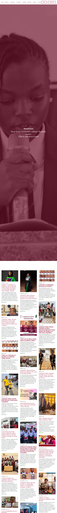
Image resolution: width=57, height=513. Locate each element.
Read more (3, 302)
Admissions (12, 2)
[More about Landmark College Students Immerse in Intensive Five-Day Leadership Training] (28, 361)
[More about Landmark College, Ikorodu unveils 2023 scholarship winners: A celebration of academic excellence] (28, 473)
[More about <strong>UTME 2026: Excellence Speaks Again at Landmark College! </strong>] (28, 325)
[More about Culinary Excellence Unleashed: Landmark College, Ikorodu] (47, 483)
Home (2, 2)
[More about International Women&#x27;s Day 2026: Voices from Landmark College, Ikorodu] (28, 394)
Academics (19, 2)
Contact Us (52, 2)
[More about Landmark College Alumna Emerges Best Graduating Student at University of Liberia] (28, 281)
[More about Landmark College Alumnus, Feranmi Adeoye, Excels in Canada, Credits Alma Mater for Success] (47, 359)
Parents (34, 2)
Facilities (24, 2)
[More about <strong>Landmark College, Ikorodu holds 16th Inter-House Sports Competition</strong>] (9, 384)
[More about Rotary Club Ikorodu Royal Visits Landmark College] (47, 404)
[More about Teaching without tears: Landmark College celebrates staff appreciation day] (9, 464)
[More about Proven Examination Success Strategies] (9, 502)
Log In (44, 2)
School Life (29, 2)
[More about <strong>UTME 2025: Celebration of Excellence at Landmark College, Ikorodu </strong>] (9, 346)
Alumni (39, 2)
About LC (6, 2)
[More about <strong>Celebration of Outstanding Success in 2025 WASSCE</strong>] (47, 275)
